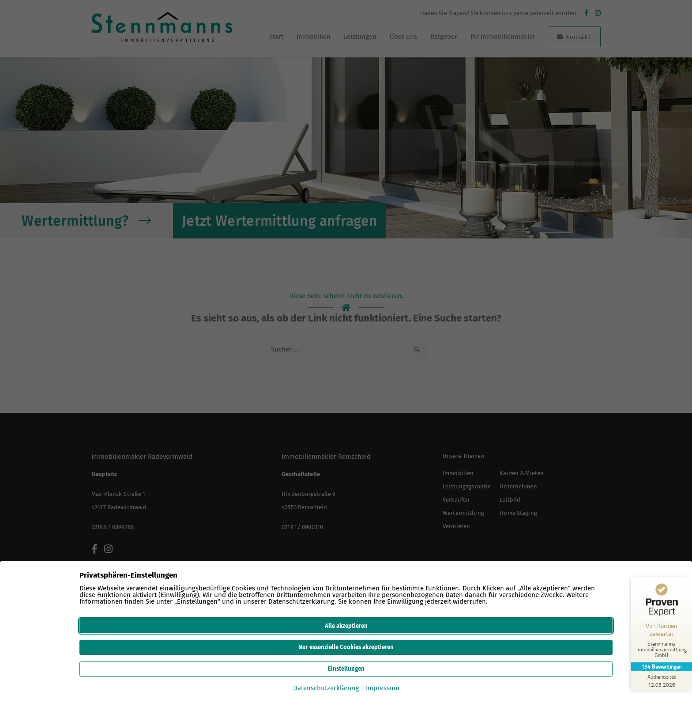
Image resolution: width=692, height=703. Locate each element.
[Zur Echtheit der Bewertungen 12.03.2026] (659, 680)
